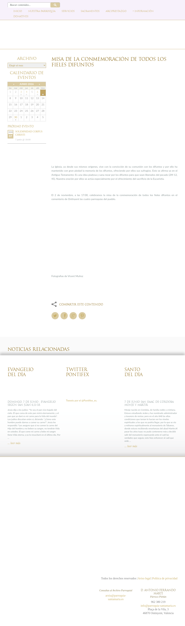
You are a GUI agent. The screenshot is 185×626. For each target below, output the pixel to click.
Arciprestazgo (116, 11)
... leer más (14, 443)
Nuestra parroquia (41, 11)
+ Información (143, 11)
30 (15, 117)
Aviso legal (144, 578)
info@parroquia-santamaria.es (158, 605)
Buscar (55, 5)
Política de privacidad (164, 578)
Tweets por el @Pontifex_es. (81, 400)
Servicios (68, 11)
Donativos (20, 16)
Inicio (17, 11)
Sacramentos (90, 11)
